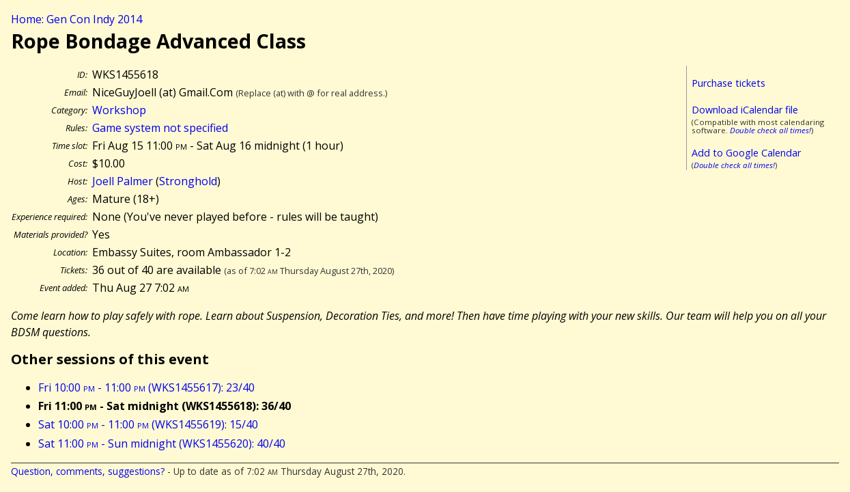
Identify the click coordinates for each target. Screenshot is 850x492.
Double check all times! (770, 130)
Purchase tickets (728, 83)
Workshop (119, 110)
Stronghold (188, 181)
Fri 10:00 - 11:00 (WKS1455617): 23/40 (146, 387)
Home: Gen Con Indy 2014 (76, 19)
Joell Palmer (122, 181)
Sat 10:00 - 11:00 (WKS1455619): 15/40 (148, 424)
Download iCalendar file (745, 109)
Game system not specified (160, 127)
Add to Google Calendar (746, 152)
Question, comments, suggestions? (88, 471)
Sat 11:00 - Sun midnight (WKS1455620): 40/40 (161, 443)
